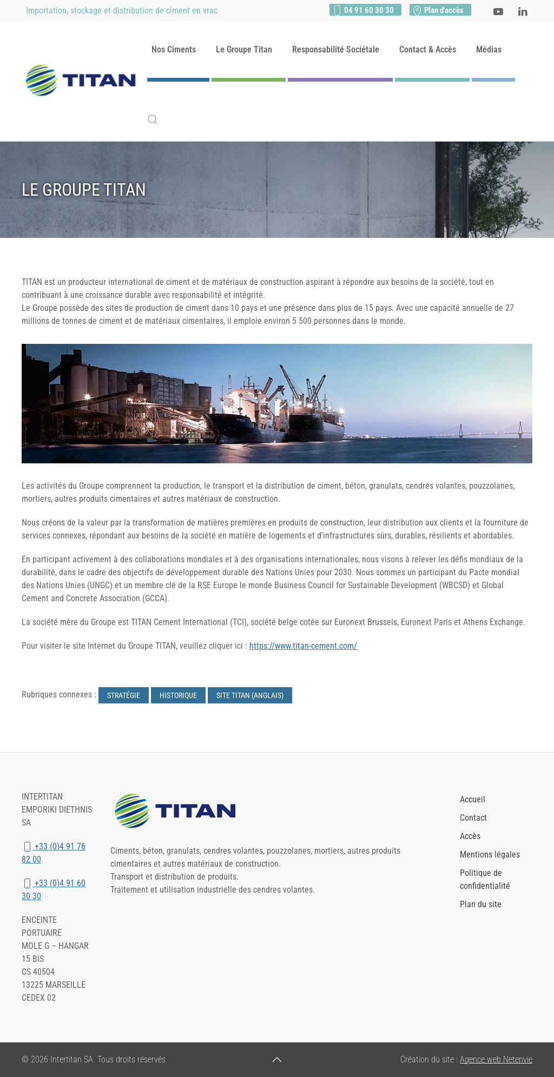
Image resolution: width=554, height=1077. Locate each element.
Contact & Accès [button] (427, 49)
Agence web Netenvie (496, 1059)
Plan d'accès (438, 10)
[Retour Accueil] (84, 81)
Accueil (472, 799)
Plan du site (481, 904)
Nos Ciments (173, 49)
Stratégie (123, 695)
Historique (178, 695)
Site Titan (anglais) (249, 695)
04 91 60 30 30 (363, 10)
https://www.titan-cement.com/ (303, 646)
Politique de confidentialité (485, 879)
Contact (473, 818)
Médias (489, 49)
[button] (152, 119)
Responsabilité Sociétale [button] (335, 49)
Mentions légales (490, 854)
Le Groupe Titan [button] (244, 49)
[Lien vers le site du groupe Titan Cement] (179, 811)
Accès (470, 836)
